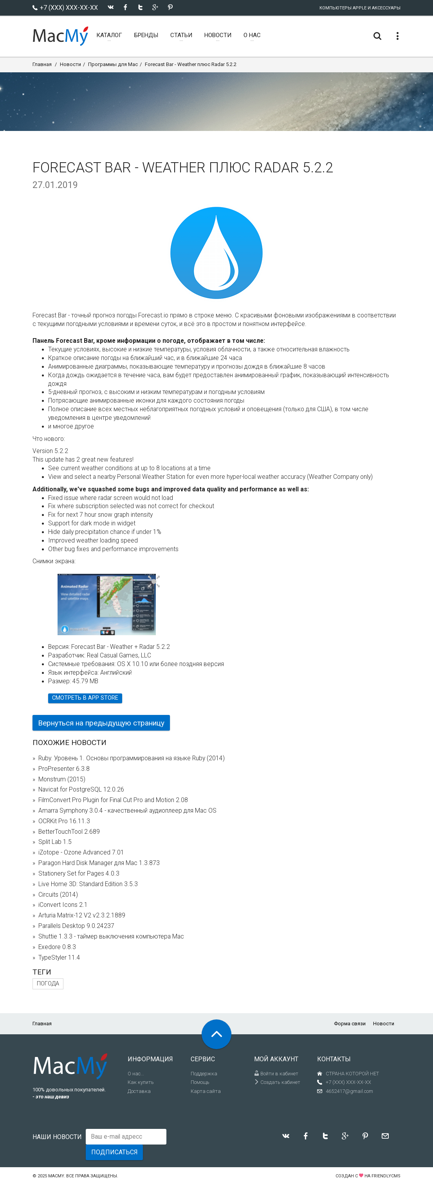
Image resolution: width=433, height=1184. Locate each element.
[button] (154, 582)
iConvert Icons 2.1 (63, 904)
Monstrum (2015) (61, 779)
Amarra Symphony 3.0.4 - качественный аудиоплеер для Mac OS (127, 810)
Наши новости (57, 1137)
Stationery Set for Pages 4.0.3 (78, 873)
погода (48, 983)
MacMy (56, 1176)
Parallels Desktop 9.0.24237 (76, 926)
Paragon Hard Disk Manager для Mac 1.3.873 (99, 863)
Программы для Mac (113, 64)
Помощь (200, 1082)
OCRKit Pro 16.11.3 (64, 821)
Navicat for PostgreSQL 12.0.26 (81, 789)
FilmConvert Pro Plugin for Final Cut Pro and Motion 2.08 (113, 800)
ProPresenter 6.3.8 (64, 768)
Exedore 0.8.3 (57, 947)
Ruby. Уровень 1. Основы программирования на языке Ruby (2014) (131, 758)
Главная (42, 64)
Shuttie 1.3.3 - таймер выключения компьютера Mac (111, 936)
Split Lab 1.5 (55, 841)
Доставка (139, 1091)
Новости (70, 64)
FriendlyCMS (386, 1176)
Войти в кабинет (276, 1074)
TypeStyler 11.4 (59, 957)
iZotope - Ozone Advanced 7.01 (81, 852)
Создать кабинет (277, 1082)
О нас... (136, 1074)
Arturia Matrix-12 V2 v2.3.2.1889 (81, 915)
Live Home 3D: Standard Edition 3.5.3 (88, 884)
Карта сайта (206, 1091)
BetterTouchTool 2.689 (69, 831)
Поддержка (204, 1074)
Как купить (141, 1082)
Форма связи (350, 1023)
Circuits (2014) (58, 894)
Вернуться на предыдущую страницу (101, 722)
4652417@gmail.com (349, 1091)
